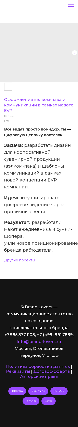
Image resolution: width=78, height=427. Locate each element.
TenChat (31, 400)
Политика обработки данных (38, 366)
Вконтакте (38, 390)
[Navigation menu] (71, 6)
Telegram (17, 390)
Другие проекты (19, 260)
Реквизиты (18, 371)
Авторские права (39, 376)
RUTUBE (59, 390)
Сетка (48, 400)
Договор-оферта (51, 371)
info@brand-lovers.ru (39, 341)
